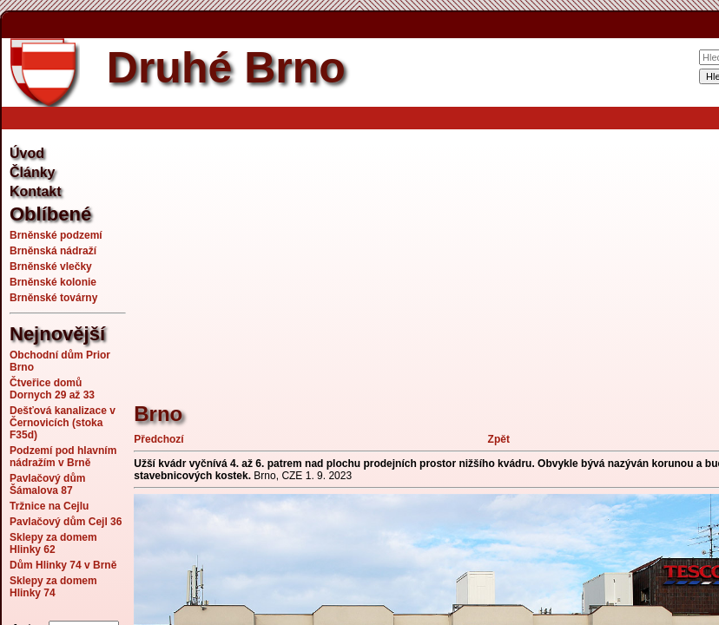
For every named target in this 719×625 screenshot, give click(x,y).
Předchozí (158, 439)
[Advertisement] (426, 256)
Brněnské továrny (53, 298)
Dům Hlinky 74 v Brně (63, 565)
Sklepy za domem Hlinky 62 (53, 543)
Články (32, 172)
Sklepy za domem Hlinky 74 (53, 587)
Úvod (27, 153)
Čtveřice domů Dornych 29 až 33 (52, 389)
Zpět (499, 439)
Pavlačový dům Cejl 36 (66, 522)
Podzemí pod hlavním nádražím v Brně (63, 456)
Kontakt (36, 191)
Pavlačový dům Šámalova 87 (47, 484)
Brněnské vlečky (51, 266)
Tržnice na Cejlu (49, 506)
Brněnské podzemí (56, 235)
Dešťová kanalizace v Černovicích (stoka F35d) (62, 423)
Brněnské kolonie (53, 282)
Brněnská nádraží (53, 251)
